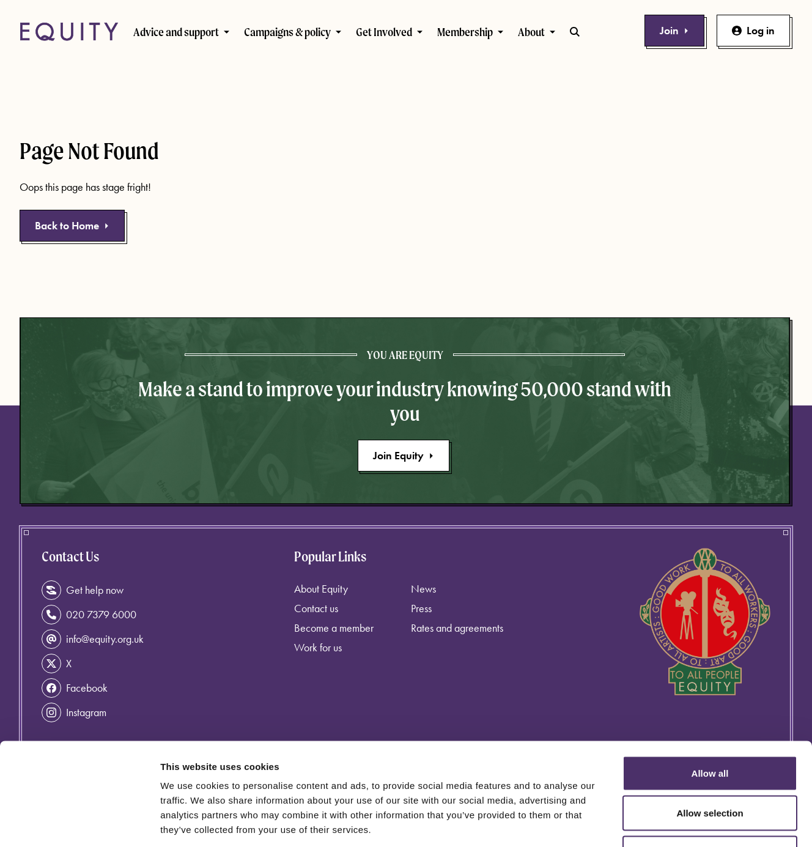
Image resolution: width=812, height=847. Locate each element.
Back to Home (72, 225)
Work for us (318, 647)
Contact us (316, 608)
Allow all (710, 686)
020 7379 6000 (89, 614)
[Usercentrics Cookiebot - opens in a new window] (79, 823)
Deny (710, 766)
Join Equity (403, 455)
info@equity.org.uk (93, 639)
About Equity (321, 589)
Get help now (83, 590)
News (423, 589)
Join (674, 30)
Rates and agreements (457, 628)
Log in (753, 30)
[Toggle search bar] (575, 32)
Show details (641, 823)
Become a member (334, 628)
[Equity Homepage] (69, 32)
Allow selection (709, 727)
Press (421, 608)
